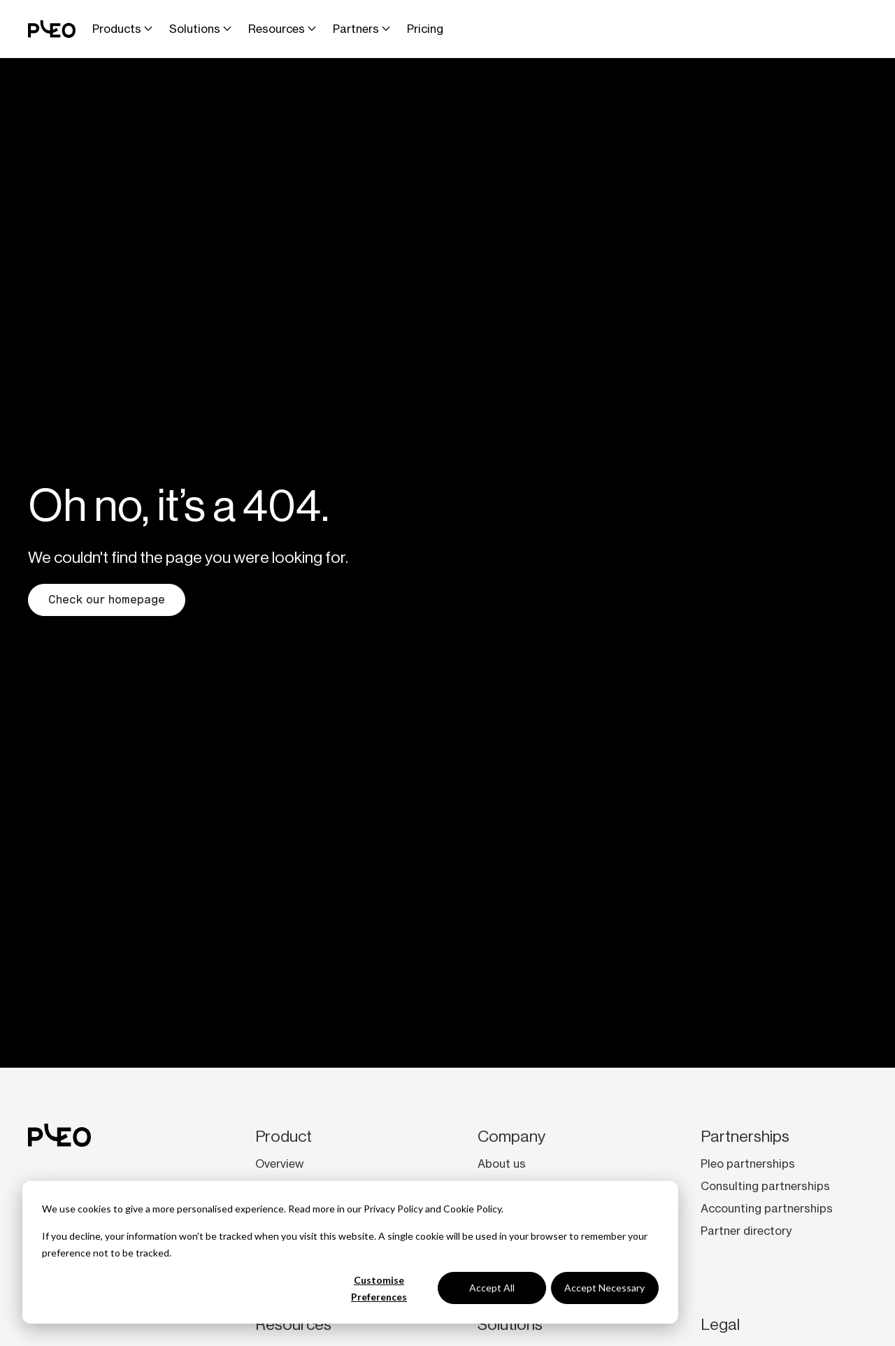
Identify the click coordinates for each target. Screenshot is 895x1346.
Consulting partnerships (765, 1186)
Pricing (425, 29)
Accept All (492, 1288)
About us (502, 1163)
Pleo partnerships (748, 1163)
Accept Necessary (604, 1288)
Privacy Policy (393, 1209)
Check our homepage (106, 599)
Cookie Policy (472, 1209)
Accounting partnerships (767, 1208)
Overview (279, 1163)
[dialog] (350, 1252)
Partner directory (746, 1231)
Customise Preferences (379, 1288)
